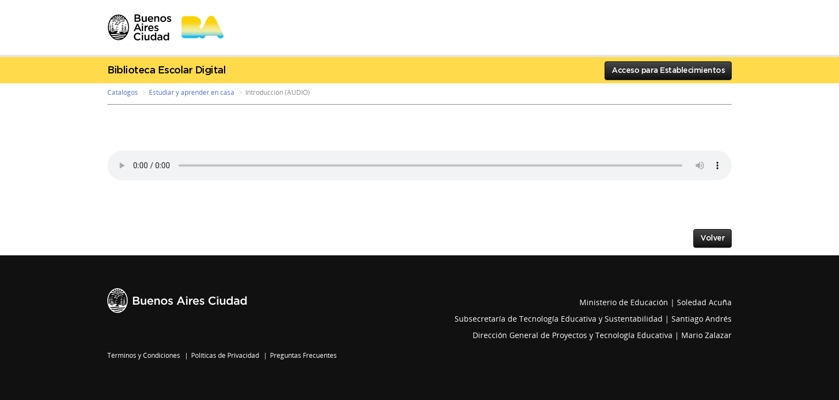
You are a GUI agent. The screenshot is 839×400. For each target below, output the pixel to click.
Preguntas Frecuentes (303, 355)
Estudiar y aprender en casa (191, 92)
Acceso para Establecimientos (668, 71)
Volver (712, 238)
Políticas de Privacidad (225, 355)
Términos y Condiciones (143, 355)
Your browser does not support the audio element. (419, 165)
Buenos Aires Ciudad (177, 300)
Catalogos (122, 92)
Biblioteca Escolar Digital (166, 71)
